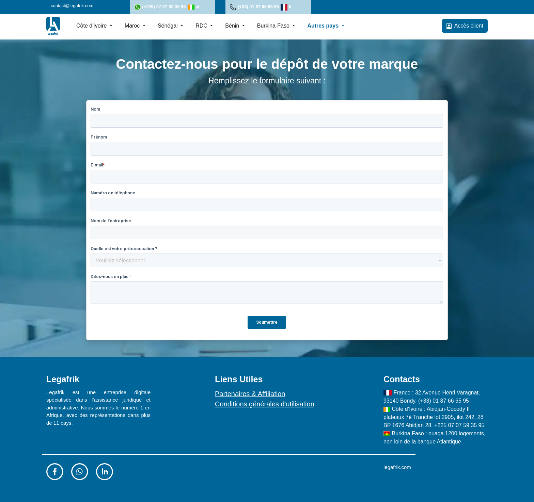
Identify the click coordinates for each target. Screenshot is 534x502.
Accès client (464, 26)
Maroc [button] (133, 26)
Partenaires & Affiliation (250, 394)
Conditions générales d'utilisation (264, 404)
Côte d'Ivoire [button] (92, 26)
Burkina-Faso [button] (274, 26)
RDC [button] (202, 26)
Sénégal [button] (168, 26)
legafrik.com (397, 467)
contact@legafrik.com (72, 5)
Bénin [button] (232, 26)
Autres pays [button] (323, 26)
